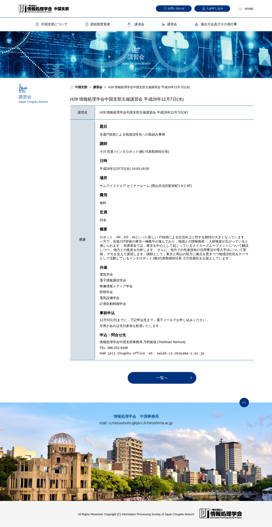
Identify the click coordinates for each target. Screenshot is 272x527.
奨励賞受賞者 (100, 24)
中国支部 (81, 87)
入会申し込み (214, 8)
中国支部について (54, 24)
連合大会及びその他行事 (219, 24)
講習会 (172, 24)
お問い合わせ (176, 8)
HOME (249, 9)
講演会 (139, 24)
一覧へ (162, 378)
